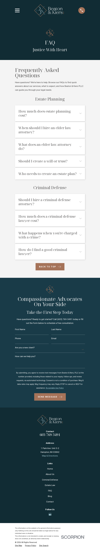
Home (50, 469)
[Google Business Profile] (50, 514)
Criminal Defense (50, 480)
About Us (50, 474)
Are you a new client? (25, 348)
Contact (50, 501)
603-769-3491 (50, 434)
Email (53, 338)
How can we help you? (25, 356)
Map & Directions (50, 456)
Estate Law (50, 485)
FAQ (50, 490)
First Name (20, 329)
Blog (50, 496)
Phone (18, 338)
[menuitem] (18, 545)
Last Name (56, 329)
